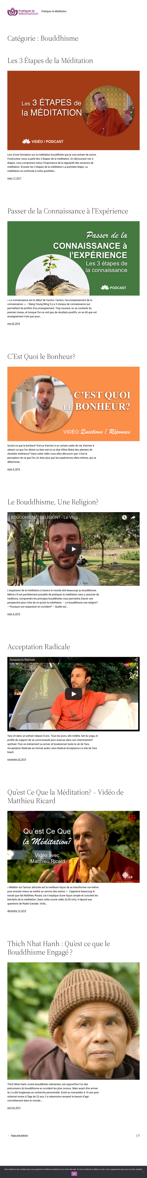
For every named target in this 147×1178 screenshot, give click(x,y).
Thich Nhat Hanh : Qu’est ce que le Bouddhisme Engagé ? (58, 947)
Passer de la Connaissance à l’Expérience (67, 211)
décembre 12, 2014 (16, 911)
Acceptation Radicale (38, 646)
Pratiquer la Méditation (54, 11)
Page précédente (17, 1135)
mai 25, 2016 (13, 323)
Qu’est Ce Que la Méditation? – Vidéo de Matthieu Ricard (65, 796)
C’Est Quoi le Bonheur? (41, 356)
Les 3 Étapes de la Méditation (50, 60)
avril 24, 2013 (13, 1108)
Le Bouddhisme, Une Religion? (53, 502)
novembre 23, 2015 (16, 759)
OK (74, 1174)
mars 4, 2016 (13, 614)
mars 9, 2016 (13, 469)
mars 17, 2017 (14, 178)
